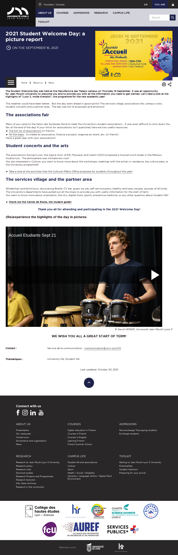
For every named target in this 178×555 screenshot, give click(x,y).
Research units (23, 469)
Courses (62, 12)
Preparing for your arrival (132, 473)
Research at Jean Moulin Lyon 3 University (38, 462)
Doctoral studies (24, 473)
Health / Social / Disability (81, 473)
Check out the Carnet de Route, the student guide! (40, 202)
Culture (71, 466)
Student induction (128, 469)
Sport (71, 469)
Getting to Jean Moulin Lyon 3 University (140, 462)
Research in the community (30, 487)
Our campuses (23, 434)
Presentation (22, 430)
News (51, 83)
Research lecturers (25, 480)
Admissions (81, 12)
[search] (161, 17)
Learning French (76, 441)
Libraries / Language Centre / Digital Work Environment (90, 477)
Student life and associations (82, 462)
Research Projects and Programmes (34, 476)
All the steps (16, 134)
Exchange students (129, 434)
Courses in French (77, 434)
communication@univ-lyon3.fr (102, 348)
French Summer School (80, 444)
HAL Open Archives (26, 483)
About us (44, 12)
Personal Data (67, 547)
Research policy (24, 466)
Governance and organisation (31, 441)
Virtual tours (22, 437)
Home (24, 83)
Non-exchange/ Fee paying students (138, 430)
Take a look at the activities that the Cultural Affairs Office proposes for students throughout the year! (71, 171)
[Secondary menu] (11, 82)
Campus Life (121, 12)
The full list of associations (25, 130)
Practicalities (125, 466)
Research (101, 12)
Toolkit (43, 21)
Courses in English (77, 437)
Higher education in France (82, 430)
